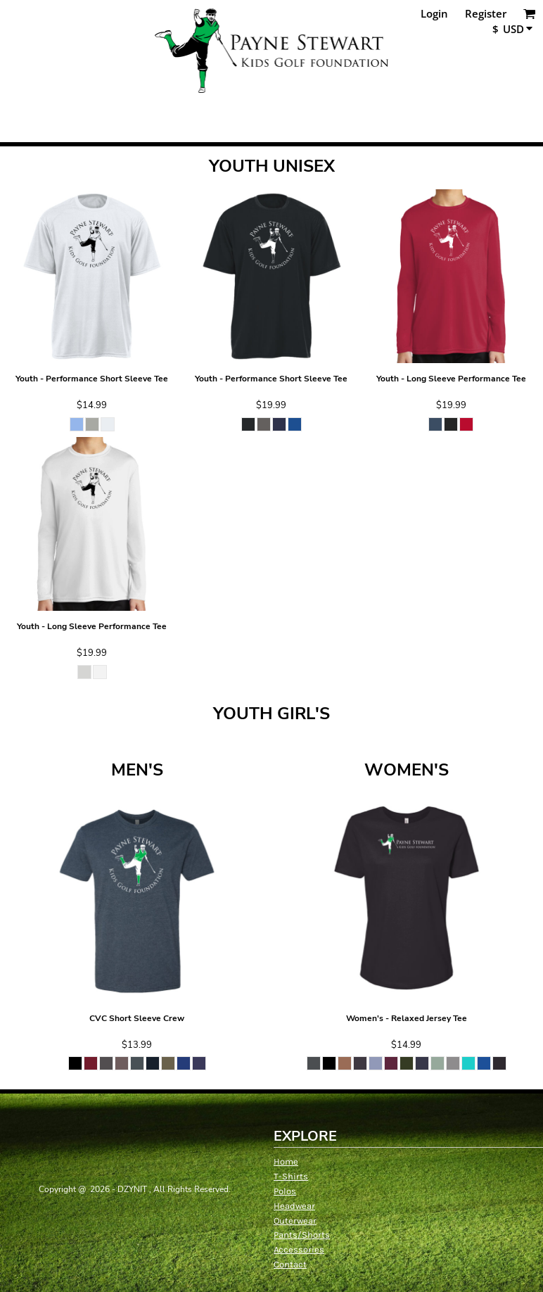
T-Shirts (291, 1176)
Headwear (294, 1206)
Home (286, 1161)
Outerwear (295, 1220)
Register (485, 13)
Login (434, 13)
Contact (290, 1264)
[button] (529, 13)
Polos (285, 1191)
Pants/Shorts (302, 1234)
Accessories (299, 1249)
